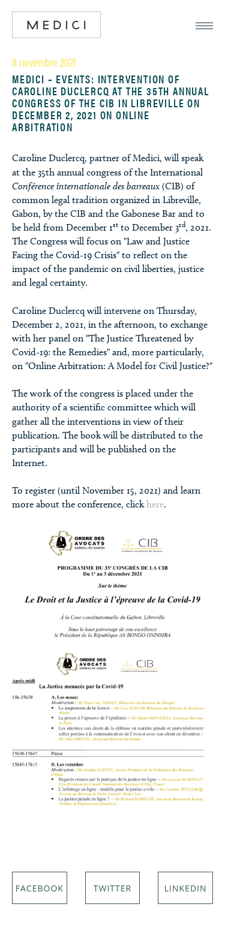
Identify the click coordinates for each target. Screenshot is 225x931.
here (155, 504)
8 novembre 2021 (44, 62)
